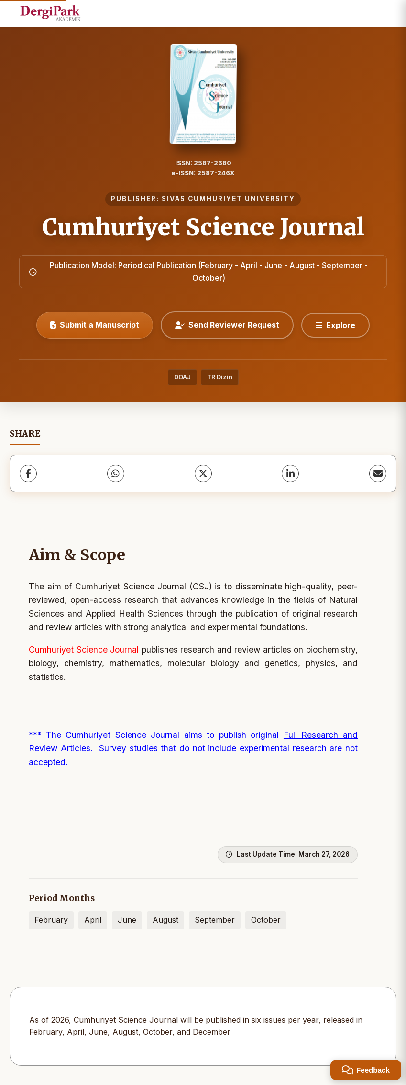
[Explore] (335, 325)
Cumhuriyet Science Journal (203, 227)
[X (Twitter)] (203, 473)
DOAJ (182, 377)
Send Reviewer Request (227, 324)
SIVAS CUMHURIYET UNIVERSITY (228, 199)
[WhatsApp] (115, 473)
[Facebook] (28, 473)
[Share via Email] (377, 473)
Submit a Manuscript (94, 324)
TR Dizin (219, 377)
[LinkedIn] (290, 473)
